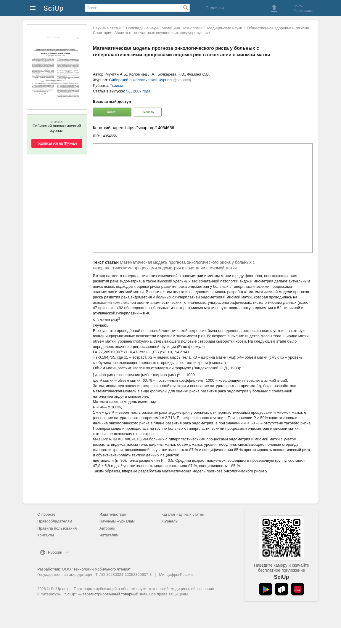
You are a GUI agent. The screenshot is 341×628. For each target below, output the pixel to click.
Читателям (109, 535)
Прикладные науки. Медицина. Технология (164, 28)
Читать (112, 112)
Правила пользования (57, 528)
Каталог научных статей (182, 514)
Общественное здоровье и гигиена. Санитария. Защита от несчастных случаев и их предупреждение (201, 30)
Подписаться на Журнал (57, 143)
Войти (298, 6)
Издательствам (113, 514)
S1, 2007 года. (138, 91)
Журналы (169, 521)
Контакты (45, 535)
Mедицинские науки (224, 28)
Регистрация (303, 10)
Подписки (214, 7)
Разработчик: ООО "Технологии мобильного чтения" (84, 569)
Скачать (147, 112)
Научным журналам (117, 521)
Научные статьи (107, 28)
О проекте (46, 514)
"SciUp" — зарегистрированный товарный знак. (106, 594)
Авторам (107, 528)
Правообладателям (54, 521)
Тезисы (116, 85)
